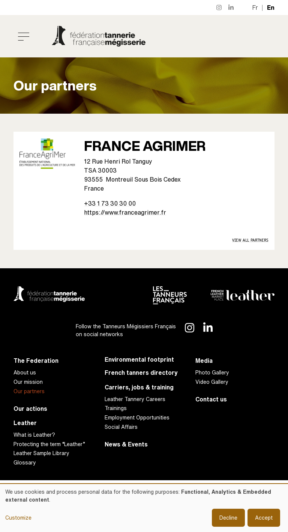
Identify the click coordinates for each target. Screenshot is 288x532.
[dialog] (144, 508)
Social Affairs (121, 427)
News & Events (126, 444)
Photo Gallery (212, 372)
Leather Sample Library (41, 453)
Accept (264, 517)
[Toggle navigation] (24, 36)
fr (255, 7)
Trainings (116, 408)
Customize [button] (18, 517)
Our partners (29, 391)
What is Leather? (34, 435)
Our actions (30, 408)
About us (25, 372)
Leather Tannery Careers (135, 399)
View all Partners (250, 240)
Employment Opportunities (137, 417)
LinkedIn (231, 8)
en (270, 7)
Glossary (25, 462)
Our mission (28, 382)
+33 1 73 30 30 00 (110, 203)
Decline (228, 517)
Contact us (211, 399)
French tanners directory (141, 372)
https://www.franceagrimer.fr (125, 212)
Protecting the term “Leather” (49, 444)
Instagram (219, 8)
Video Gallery (211, 382)
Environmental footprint (139, 359)
